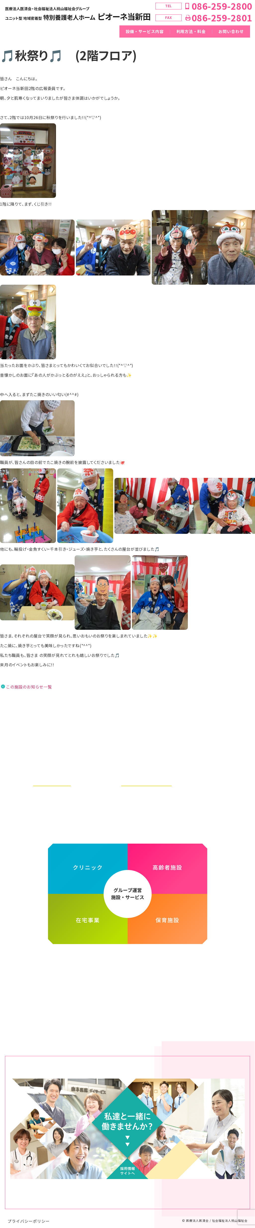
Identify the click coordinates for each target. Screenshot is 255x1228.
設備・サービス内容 (145, 31)
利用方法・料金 (191, 31)
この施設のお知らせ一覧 (29, 687)
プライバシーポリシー (28, 1216)
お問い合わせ (231, 31)
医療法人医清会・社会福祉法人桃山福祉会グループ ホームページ (127, 958)
